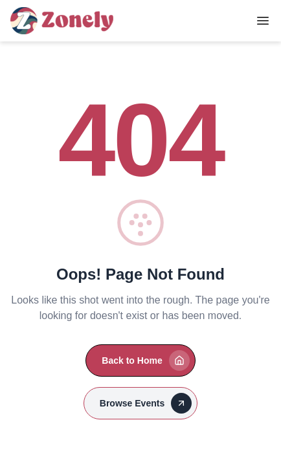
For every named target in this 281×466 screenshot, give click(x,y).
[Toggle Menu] (263, 20)
